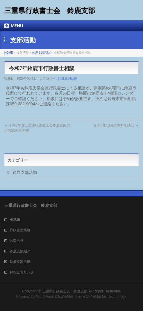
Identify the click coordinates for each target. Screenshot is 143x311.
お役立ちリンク (22, 272)
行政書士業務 (20, 230)
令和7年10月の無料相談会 (116, 125)
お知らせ (17, 240)
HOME (8, 52)
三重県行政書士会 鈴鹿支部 (49, 11)
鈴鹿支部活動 (41, 52)
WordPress (45, 296)
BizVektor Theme (71, 296)
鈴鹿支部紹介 (20, 251)
